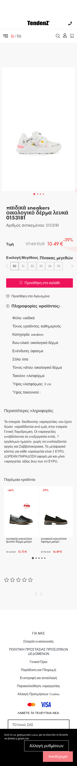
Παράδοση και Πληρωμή (38, 670)
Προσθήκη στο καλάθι (39, 282)
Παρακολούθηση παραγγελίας (38, 686)
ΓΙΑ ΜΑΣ (38, 633)
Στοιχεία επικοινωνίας (38, 641)
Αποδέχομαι (57, 756)
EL (12, 36)
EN (19, 36)
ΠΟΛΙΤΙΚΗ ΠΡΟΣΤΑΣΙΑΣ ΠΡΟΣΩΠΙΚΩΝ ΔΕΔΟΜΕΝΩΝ (38, 651)
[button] (34, 194)
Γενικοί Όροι (38, 662)
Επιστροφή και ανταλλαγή (38, 678)
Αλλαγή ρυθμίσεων (46, 745)
